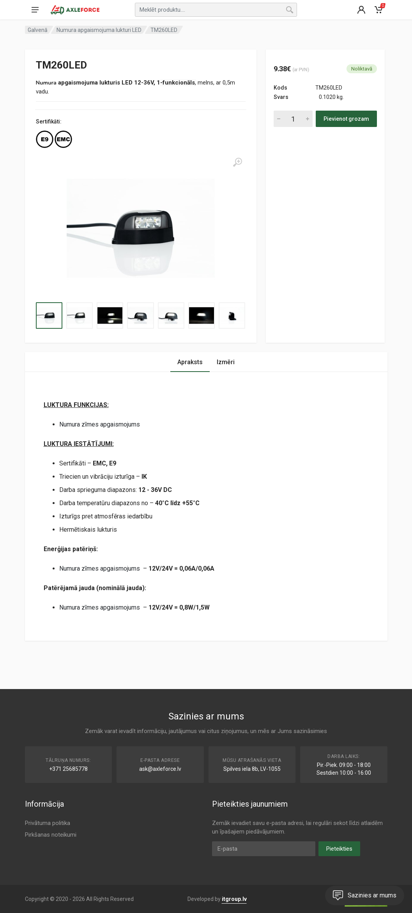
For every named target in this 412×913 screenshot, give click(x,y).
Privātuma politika (47, 823)
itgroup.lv (234, 899)
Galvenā (38, 30)
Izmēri (226, 362)
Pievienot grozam (346, 119)
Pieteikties (339, 848)
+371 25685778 (68, 769)
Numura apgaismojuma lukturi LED (99, 30)
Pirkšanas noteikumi (50, 834)
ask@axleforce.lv (160, 769)
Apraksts (190, 362)
